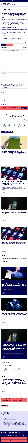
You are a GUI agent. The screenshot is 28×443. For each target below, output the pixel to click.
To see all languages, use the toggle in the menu (10, 71)
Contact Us (22, 418)
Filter (3, 44)
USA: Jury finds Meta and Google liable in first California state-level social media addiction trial (14, 314)
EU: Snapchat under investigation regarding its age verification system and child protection (14, 260)
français (6, 325)
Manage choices (14, 440)
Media (9, 418)
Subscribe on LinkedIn (12, 419)
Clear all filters (4, 100)
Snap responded (6, 365)
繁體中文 (6, 293)
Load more (5, 405)
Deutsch (3, 193)
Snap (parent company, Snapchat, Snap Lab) (17, 115)
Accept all (14, 437)
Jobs (6, 418)
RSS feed (9, 44)
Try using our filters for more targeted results (12, 400)
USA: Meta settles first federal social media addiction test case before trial (14, 213)
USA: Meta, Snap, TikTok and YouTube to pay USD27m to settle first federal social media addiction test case (14, 183)
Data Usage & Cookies (15, 418)
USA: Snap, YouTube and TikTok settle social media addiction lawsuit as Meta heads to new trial (14, 244)
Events (4, 418)
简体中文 (3, 293)
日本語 (9, 325)
